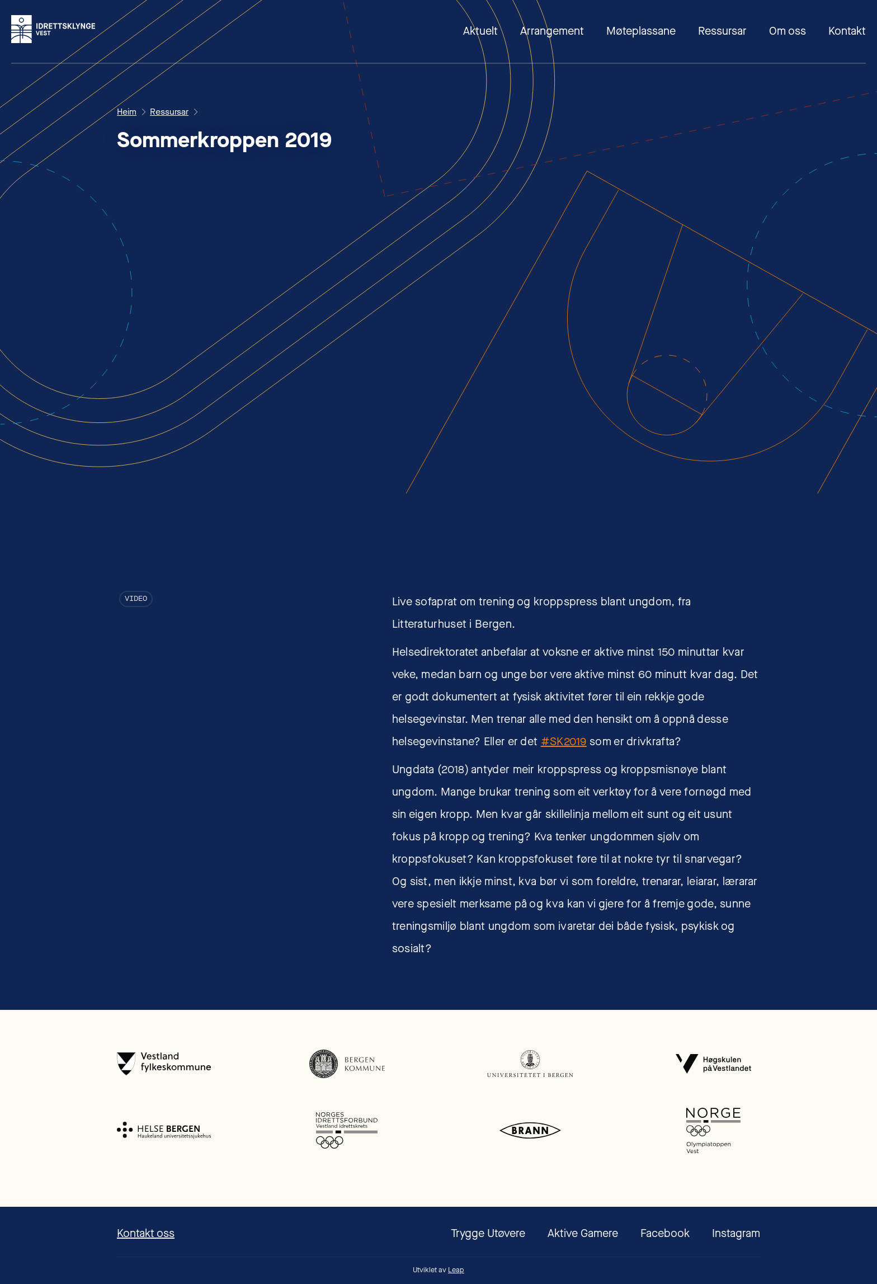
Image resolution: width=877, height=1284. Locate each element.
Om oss (787, 31)
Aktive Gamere (583, 1233)
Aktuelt (480, 31)
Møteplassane (641, 31)
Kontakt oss (146, 1233)
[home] (53, 29)
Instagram (736, 1233)
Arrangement (552, 31)
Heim (126, 111)
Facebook (665, 1233)
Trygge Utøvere (488, 1233)
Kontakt (847, 31)
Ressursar (722, 31)
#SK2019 (564, 741)
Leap (456, 1269)
